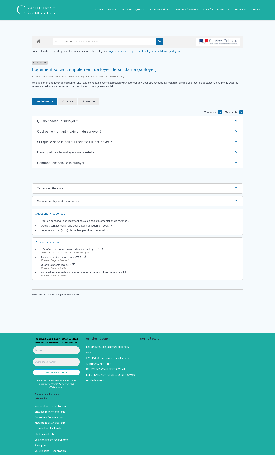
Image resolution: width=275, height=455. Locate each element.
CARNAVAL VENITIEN (98, 363)
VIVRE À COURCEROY (215, 9)
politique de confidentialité (51, 383)
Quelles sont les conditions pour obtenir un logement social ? (76, 225)
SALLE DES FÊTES (160, 9)
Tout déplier (234, 112)
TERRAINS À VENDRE (186, 9)
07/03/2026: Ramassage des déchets (107, 358)
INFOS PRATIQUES (131, 9)
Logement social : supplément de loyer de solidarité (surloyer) (144, 51)
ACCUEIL (98, 9)
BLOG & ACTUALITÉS (246, 9)
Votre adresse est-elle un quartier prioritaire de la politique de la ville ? (83, 272)
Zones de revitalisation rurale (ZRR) (63, 257)
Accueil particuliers (44, 51)
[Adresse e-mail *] (56, 362)
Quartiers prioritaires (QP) (58, 264)
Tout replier (213, 112)
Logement (64, 51)
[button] (137, 121)
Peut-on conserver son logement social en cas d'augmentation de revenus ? (85, 220)
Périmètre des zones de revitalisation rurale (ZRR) (72, 249)
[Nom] (56, 350)
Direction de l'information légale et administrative (56, 294)
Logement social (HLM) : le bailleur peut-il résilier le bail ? (74, 230)
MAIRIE (112, 9)
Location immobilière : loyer (89, 51)
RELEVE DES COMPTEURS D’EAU (105, 369)
